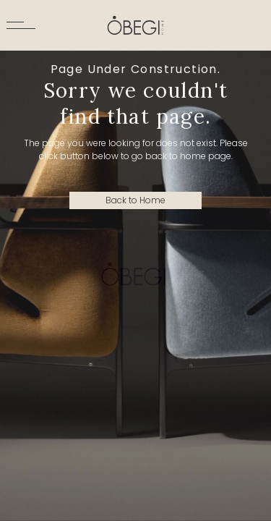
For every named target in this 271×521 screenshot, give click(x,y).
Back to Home (135, 200)
